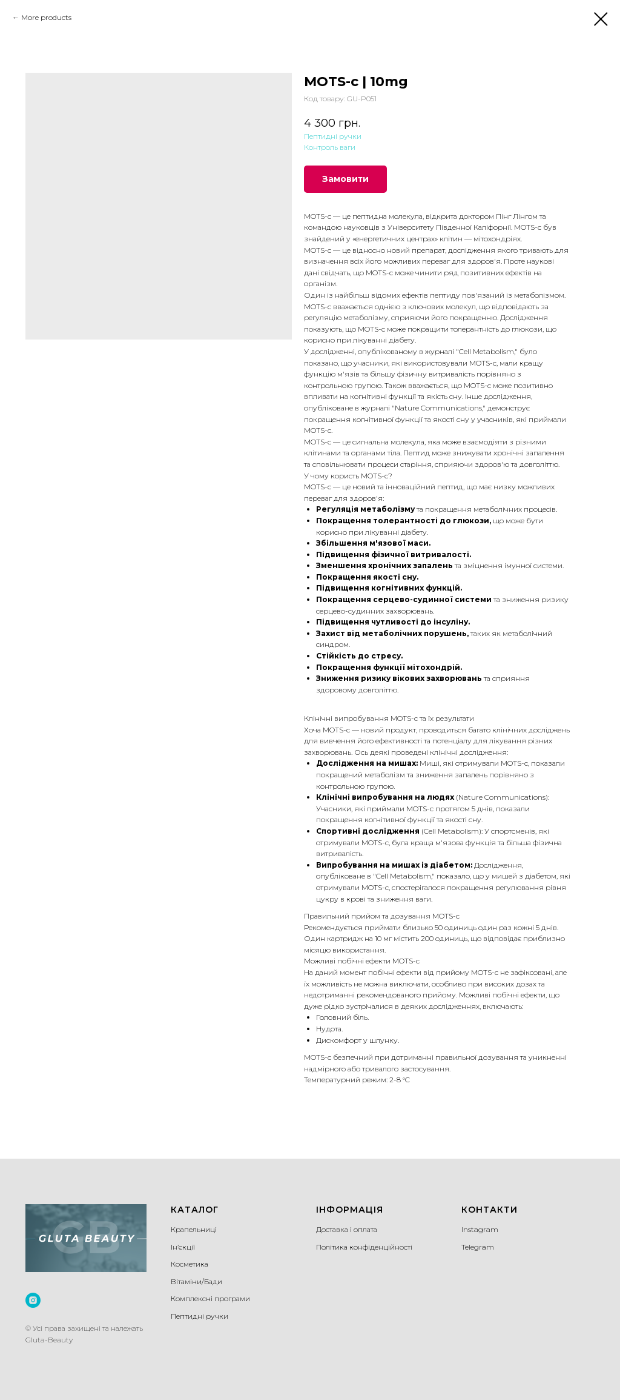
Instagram (479, 1229)
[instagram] (33, 1300)
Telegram (477, 1246)
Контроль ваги (329, 147)
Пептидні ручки (332, 136)
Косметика (189, 1263)
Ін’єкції (183, 1246)
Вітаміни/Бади (196, 1281)
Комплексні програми (210, 1298)
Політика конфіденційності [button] (364, 1246)
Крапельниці (194, 1229)
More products (46, 17)
